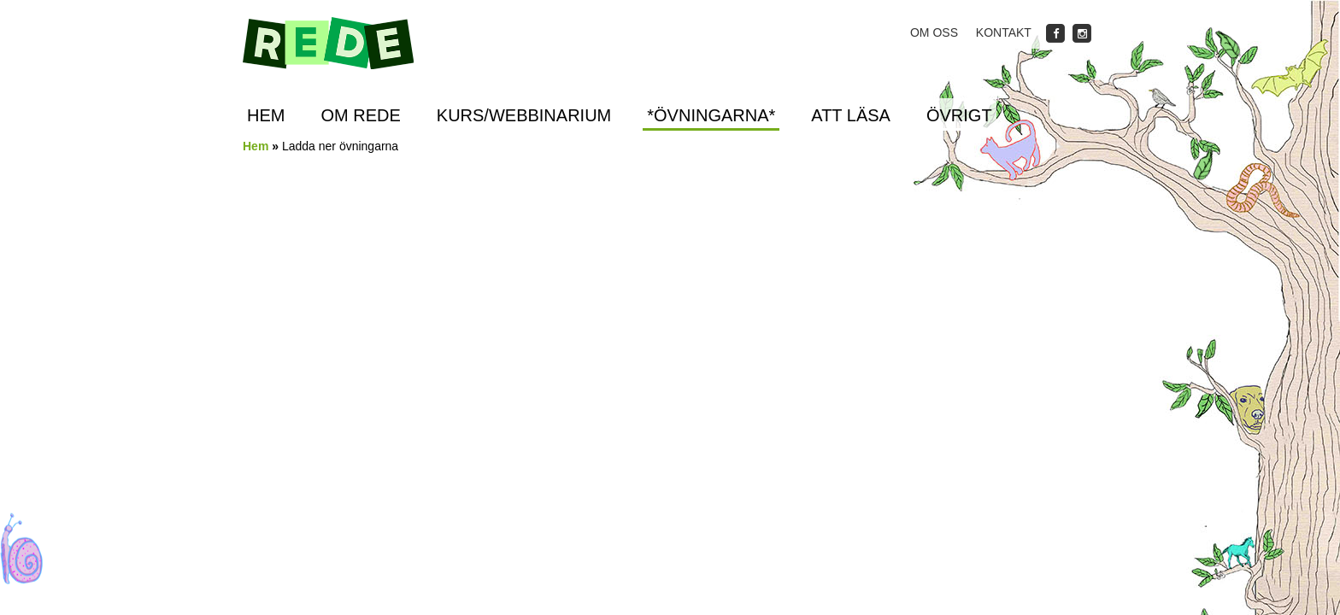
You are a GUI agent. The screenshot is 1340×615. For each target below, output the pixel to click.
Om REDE (360, 115)
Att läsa (850, 115)
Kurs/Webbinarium (524, 115)
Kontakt (1003, 32)
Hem (266, 115)
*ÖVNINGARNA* (711, 115)
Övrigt (959, 115)
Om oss (934, 32)
